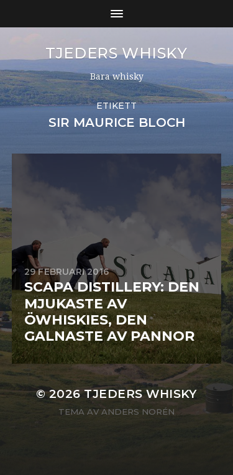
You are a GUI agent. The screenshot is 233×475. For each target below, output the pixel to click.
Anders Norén (138, 412)
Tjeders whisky (116, 53)
